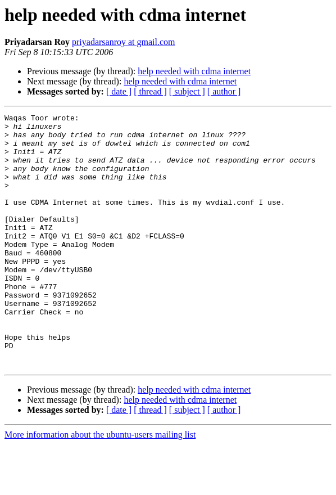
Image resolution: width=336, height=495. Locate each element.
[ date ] (118, 91)
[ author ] (224, 91)
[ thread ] (150, 91)
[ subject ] (187, 91)
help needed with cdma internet (194, 71)
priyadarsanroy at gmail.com (123, 42)
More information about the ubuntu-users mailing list (100, 485)
